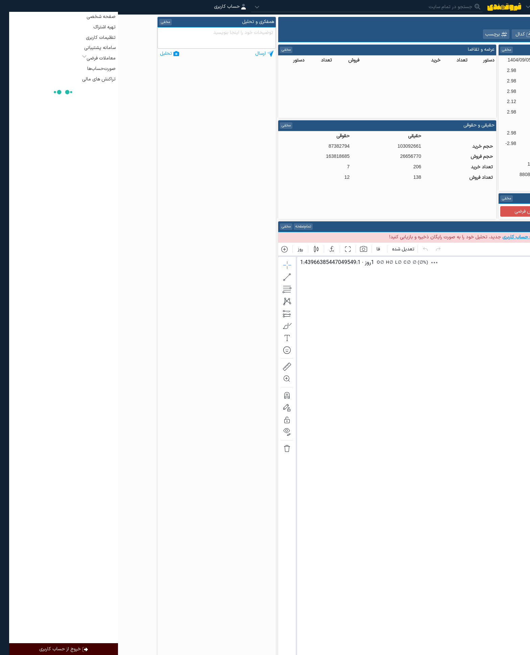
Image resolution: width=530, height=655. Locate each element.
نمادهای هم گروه (467, 34)
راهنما (433, 198)
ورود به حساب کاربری (460, 237)
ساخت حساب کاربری (404, 237)
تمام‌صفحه (185, 226)
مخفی (388, 50)
